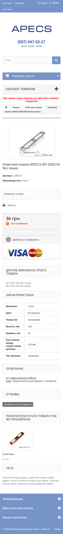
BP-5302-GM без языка (18, 283)
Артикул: (8, 175)
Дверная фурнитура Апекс (25, 529)
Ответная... (9, 454)
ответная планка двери (15, 477)
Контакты (7, 9)
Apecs (25, 180)
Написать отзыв (13, 194)
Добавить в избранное (25, 239)
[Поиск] (56, 60)
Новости (45, 529)
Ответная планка (33, 107)
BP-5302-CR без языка (18, 286)
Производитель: (12, 180)
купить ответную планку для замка (29, 480)
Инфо (57, 529)
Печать (12, 205)
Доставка (7, 3)
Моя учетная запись (18, 508)
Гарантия (19, 3)
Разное (16, 107)
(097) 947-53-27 (31, 42)
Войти (56, 3)
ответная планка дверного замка (35, 483)
